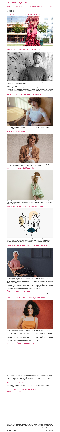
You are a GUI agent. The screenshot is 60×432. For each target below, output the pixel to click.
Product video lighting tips (17, 383)
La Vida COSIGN (32, 6)
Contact (25, 6)
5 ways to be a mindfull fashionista (21, 168)
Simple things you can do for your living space (26, 206)
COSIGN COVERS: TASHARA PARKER (23, 14)
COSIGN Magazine (17, 2)
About (13, 6)
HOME (8, 6)
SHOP (50, 6)
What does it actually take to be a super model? (26, 95)
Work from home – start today (19, 291)
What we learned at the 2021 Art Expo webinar (26, 50)
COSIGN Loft (19, 6)
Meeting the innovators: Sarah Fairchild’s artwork (27, 246)
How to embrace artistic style (19, 131)
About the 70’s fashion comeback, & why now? (26, 298)
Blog (45, 6)
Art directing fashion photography (20, 343)
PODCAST (39, 6)
